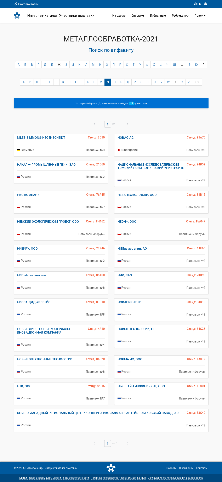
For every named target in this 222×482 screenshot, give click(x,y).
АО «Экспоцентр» (33, 468)
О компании (186, 468)
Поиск (199, 15)
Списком (137, 15)
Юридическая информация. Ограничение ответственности (54, 477)
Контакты (201, 468)
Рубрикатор (180, 15)
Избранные (158, 15)
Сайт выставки (27, 4)
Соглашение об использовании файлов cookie (175, 477)
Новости (171, 468)
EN (197, 4)
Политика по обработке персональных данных (118, 477)
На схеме (118, 15)
